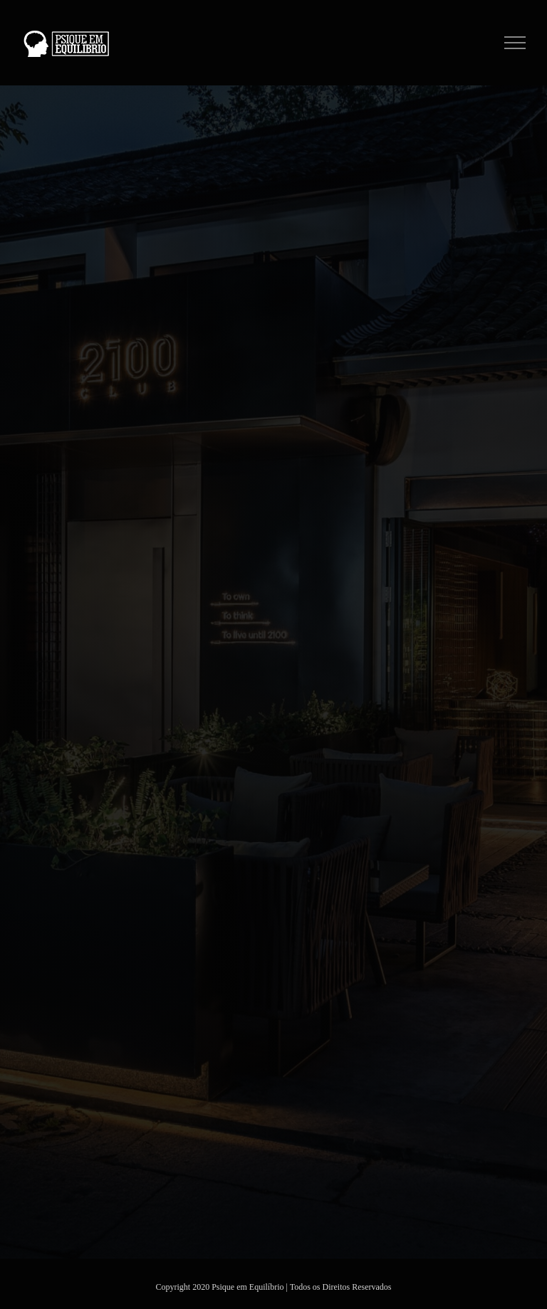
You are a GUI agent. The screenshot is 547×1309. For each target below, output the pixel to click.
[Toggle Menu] (515, 42)
